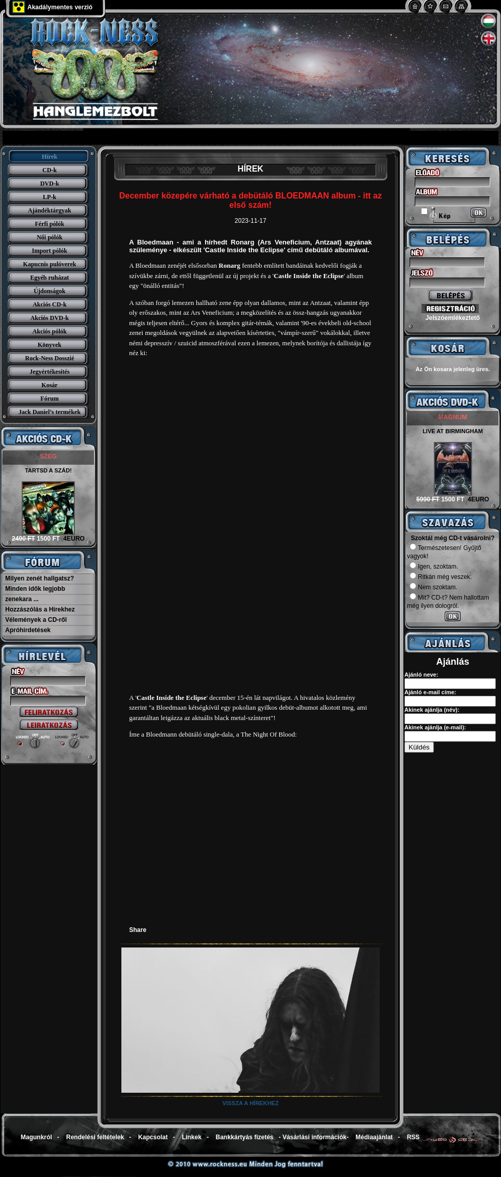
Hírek (49, 156)
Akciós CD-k (50, 304)
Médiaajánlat (374, 1137)
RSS (413, 1137)
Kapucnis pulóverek (49, 264)
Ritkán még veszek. (441, 576)
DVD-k (49, 183)
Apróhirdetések (28, 630)
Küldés (419, 747)
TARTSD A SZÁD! (48, 470)
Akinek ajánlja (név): (431, 710)
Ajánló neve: (421, 674)
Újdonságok (49, 291)
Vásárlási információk (315, 1137)
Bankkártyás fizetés (244, 1137)
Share (137, 930)
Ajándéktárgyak (49, 210)
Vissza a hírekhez (251, 1103)
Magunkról (36, 1137)
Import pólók (49, 250)
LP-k (49, 197)
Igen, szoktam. (434, 566)
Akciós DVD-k (49, 318)
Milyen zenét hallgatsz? (39, 578)
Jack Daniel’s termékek (50, 412)
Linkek (191, 1137)
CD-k (49, 170)
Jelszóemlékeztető (453, 318)
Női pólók (49, 237)
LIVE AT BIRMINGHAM (452, 431)
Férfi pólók (50, 223)
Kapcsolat (152, 1137)
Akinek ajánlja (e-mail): (435, 727)
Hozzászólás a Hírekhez (40, 609)
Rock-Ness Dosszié (49, 358)
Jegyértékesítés (49, 371)
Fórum (49, 398)
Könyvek (49, 344)
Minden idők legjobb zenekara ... (35, 594)
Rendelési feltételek (95, 1137)
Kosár (49, 385)
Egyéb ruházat (49, 277)
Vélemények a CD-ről (36, 619)
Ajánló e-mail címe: (430, 692)
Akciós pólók (50, 331)
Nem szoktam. (434, 587)
